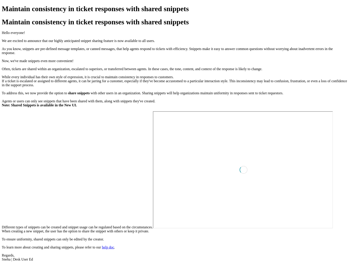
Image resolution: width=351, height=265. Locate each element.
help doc (108, 247)
